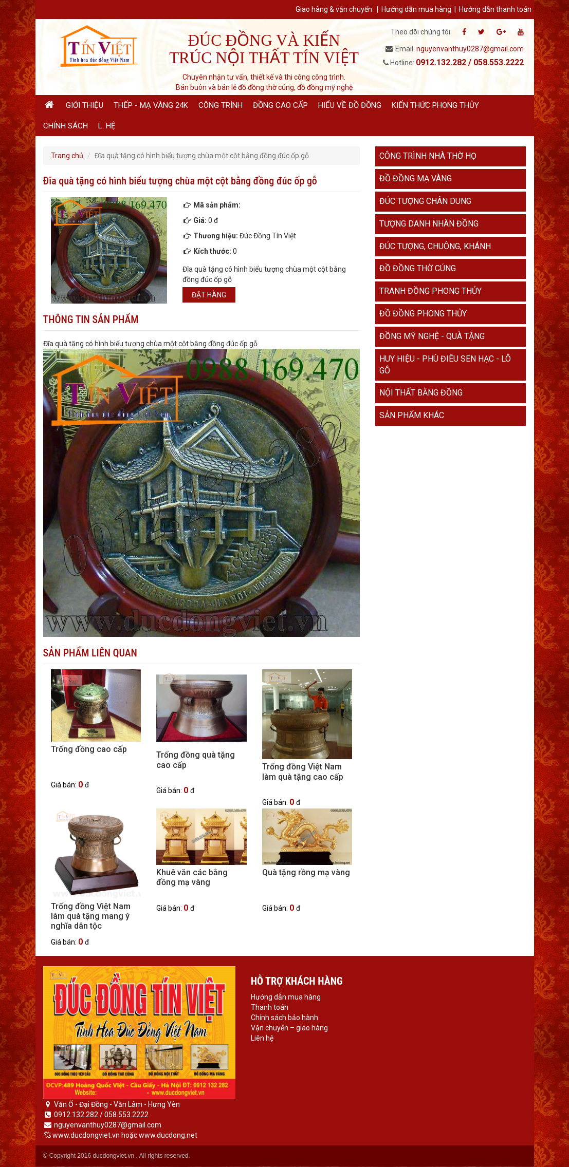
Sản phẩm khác (411, 415)
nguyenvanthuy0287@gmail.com (470, 49)
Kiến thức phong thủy (435, 105)
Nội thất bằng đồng (421, 393)
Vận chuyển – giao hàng (289, 1028)
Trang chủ (67, 156)
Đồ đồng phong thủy (423, 313)
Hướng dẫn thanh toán (495, 9)
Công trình (220, 105)
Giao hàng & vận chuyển (334, 9)
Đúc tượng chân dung (425, 201)
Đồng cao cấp (280, 105)
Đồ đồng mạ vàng (415, 178)
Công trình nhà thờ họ (427, 156)
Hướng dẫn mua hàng (416, 9)
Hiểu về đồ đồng (349, 105)
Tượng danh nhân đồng (429, 224)
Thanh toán (269, 1007)
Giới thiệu (84, 105)
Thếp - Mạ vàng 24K (151, 105)
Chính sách (65, 125)
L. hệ (107, 125)
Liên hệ (262, 1038)
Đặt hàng (209, 295)
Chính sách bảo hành (284, 1017)
